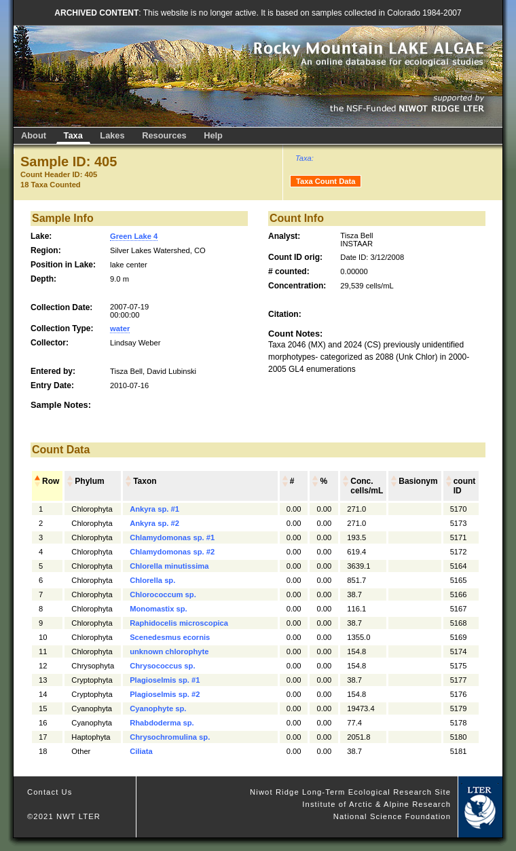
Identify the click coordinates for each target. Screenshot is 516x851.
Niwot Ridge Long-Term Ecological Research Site (350, 792)
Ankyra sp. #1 (154, 509)
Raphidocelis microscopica (179, 623)
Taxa (73, 135)
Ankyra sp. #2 (154, 523)
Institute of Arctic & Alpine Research (376, 804)
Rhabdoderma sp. (162, 723)
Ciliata (141, 751)
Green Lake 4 (134, 236)
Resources (164, 135)
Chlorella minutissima (169, 566)
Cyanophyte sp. (158, 708)
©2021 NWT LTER (63, 816)
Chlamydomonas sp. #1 (172, 537)
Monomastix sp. (158, 609)
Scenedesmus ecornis (170, 637)
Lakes (112, 135)
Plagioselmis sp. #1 (165, 680)
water (120, 328)
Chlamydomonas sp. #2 (172, 552)
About (33, 135)
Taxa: (304, 158)
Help (213, 135)
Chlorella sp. (152, 580)
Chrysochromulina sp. (170, 737)
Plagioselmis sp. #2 (165, 694)
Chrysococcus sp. (162, 666)
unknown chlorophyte (169, 651)
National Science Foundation (392, 816)
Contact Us (50, 792)
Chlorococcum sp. (163, 594)
